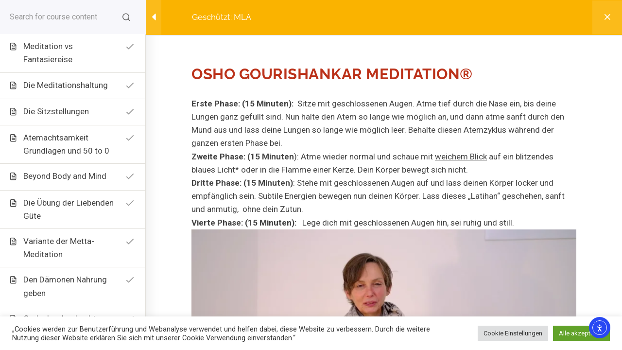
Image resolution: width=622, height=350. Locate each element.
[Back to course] (607, 17)
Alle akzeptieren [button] (581, 333)
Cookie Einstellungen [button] (513, 333)
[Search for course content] (126, 17)
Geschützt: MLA (221, 17)
